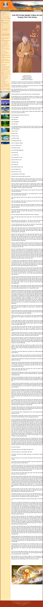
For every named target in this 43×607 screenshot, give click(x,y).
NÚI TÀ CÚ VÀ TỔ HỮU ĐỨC (4, 42)
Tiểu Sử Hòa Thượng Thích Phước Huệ (5, 66)
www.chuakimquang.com (26, 603)
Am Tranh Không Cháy (3, 79)
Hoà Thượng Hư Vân (3, 82)
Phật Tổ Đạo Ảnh (3, 65)
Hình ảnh (25, 601)
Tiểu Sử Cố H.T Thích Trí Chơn (4, 59)
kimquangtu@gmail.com (18, 603)
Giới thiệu (22, 601)
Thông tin (19, 601)
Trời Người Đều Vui (3, 54)
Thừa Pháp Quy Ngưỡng (3, 64)
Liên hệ (29, 601)
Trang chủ (14, 601)
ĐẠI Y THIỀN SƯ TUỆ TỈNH (4, 44)
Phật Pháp (17, 601)
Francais (42, 0)
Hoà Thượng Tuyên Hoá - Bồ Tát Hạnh (5, 67)
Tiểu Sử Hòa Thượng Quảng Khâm (5, 43)
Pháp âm (27, 601)
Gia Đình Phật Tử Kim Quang (4, 81)
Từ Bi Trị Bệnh (2, 80)
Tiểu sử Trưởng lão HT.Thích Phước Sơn (5, 37)
